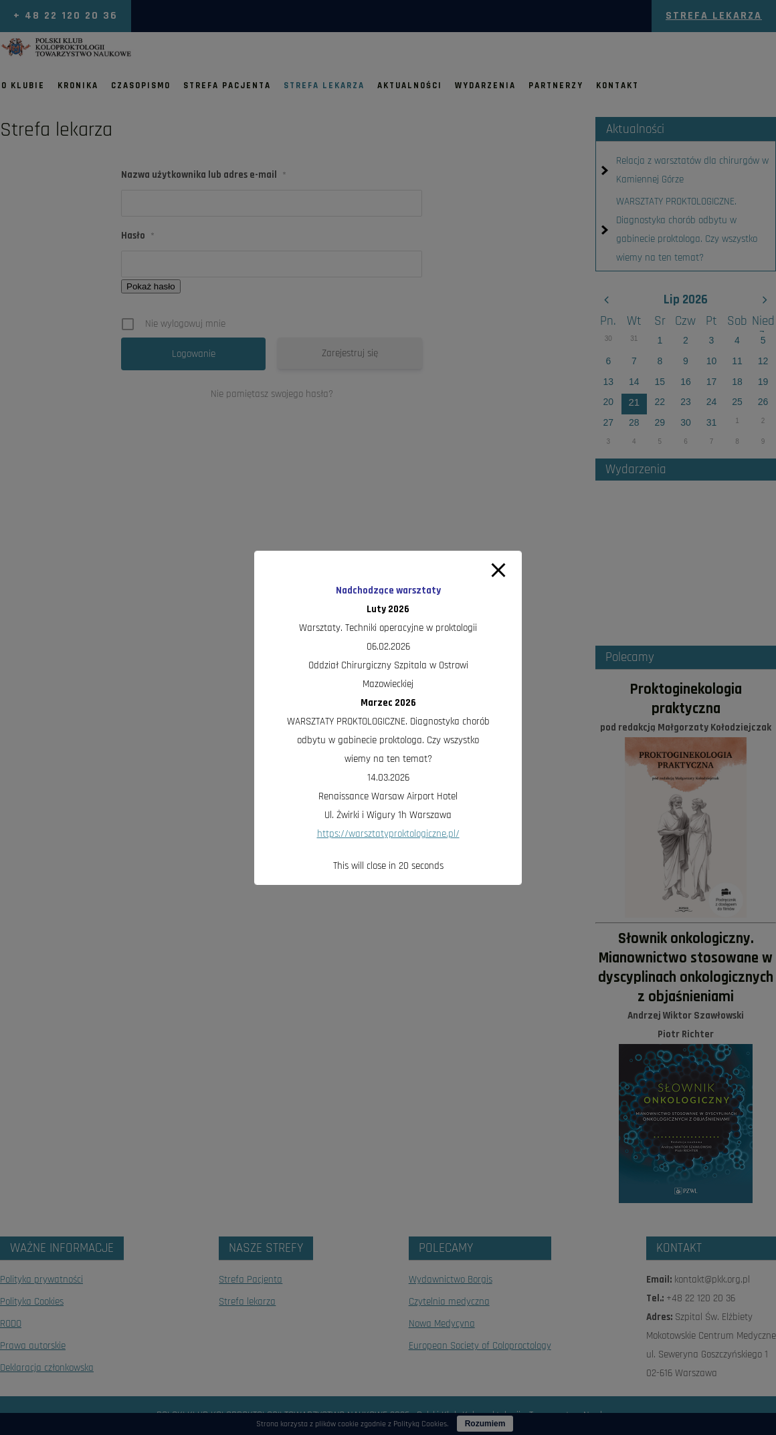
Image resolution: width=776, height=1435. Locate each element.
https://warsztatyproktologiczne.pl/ (388, 833)
